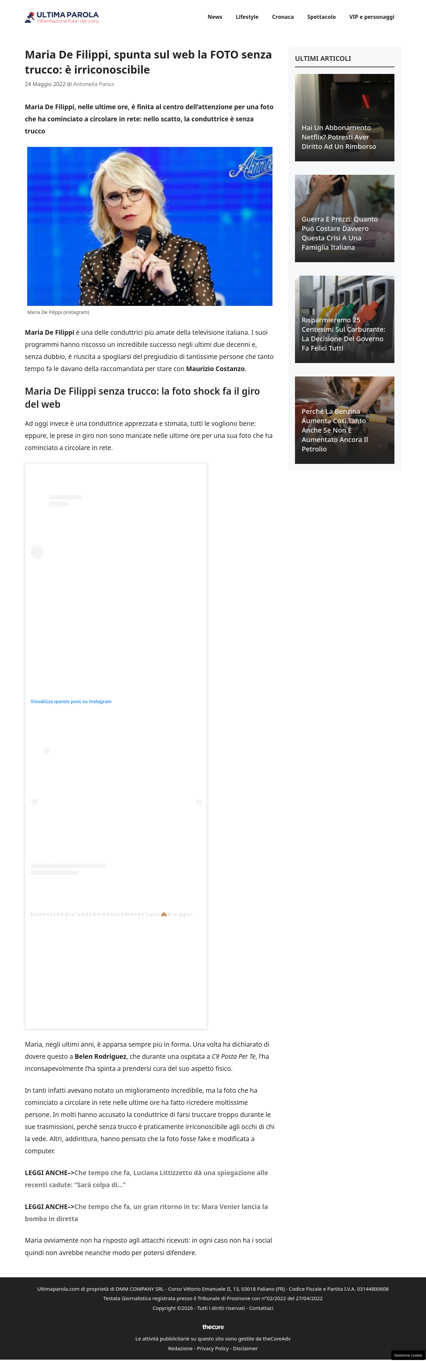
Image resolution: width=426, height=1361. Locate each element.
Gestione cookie (408, 1355)
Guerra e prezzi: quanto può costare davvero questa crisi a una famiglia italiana (340, 233)
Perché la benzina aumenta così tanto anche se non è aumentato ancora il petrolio (335, 430)
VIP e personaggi (371, 17)
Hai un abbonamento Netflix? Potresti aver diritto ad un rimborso (339, 137)
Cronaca (283, 17)
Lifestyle (247, 17)
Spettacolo (321, 17)
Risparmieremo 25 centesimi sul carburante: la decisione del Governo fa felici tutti (343, 334)
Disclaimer (245, 1348)
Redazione (180, 1348)
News (215, 17)
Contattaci (261, 1308)
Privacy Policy (213, 1348)
